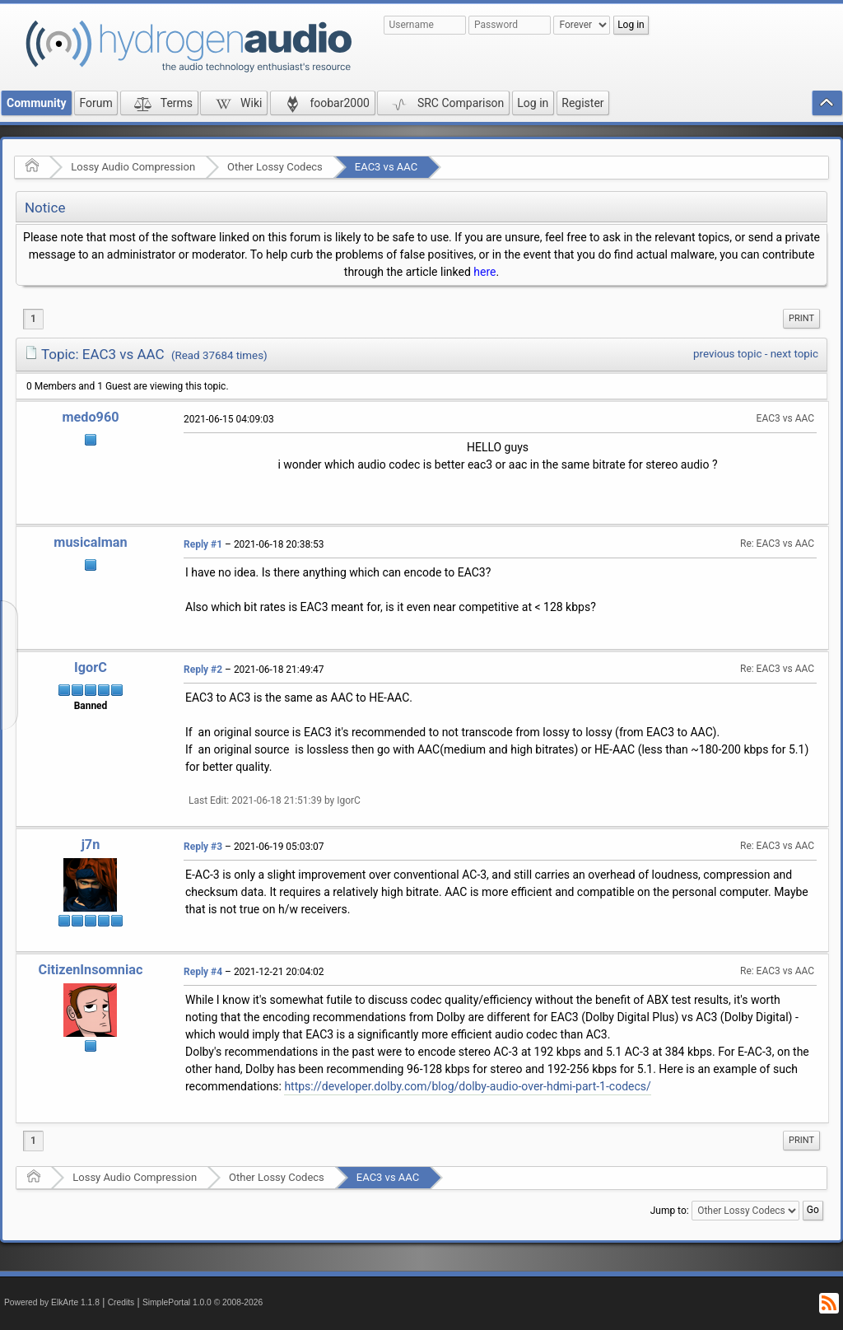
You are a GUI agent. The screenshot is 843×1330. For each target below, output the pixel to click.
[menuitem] (801, 319)
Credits (121, 1302)
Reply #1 (203, 544)
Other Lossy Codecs (275, 167)
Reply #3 (203, 846)
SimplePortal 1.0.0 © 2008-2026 (202, 1302)
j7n (91, 844)
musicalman (90, 542)
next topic (794, 354)
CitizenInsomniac (91, 970)
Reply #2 (203, 669)
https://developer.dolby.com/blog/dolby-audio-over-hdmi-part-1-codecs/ (467, 1086)
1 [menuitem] (33, 318)
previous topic (727, 354)
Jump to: (669, 1210)
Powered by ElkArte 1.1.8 (52, 1302)
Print (801, 318)
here (484, 271)
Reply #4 (203, 972)
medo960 (90, 417)
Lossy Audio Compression (133, 167)
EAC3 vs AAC (386, 167)
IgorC (90, 667)
